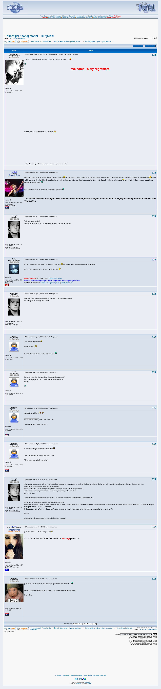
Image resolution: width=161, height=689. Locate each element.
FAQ (49, 17)
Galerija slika (65, 17)
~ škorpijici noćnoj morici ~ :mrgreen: (29, 36)
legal (105, 675)
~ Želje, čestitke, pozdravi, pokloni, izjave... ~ (67, 41)
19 (16, 38)
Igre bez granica (54, 283)
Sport (63, 283)
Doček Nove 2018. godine (68, 675)
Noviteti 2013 (102, 17)
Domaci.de (87, 682)
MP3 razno (89, 17)
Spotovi (95, 17)
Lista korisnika (82, 16)
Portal (41, 16)
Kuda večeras (96, 675)
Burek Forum (58, 675)
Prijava (111, 16)
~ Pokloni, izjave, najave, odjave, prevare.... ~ (99, 41)
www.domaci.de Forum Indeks (41, 41)
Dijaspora (69, 283)
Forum (46, 16)
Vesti (43, 283)
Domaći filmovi (73, 16)
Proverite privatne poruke (101, 16)
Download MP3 (80, 17)
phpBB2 (89, 683)
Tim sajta (90, 16)
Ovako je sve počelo (55, 278)
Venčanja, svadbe (78, 675)
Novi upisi (51, 16)
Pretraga (58, 16)
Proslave (85, 675)
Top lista (72, 17)
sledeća (22, 38)
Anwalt (101, 675)
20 (19, 38)
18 (14, 38)
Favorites (58, 17)
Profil (53, 17)
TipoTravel (90, 675)
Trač (47, 283)
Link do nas (65, 16)
